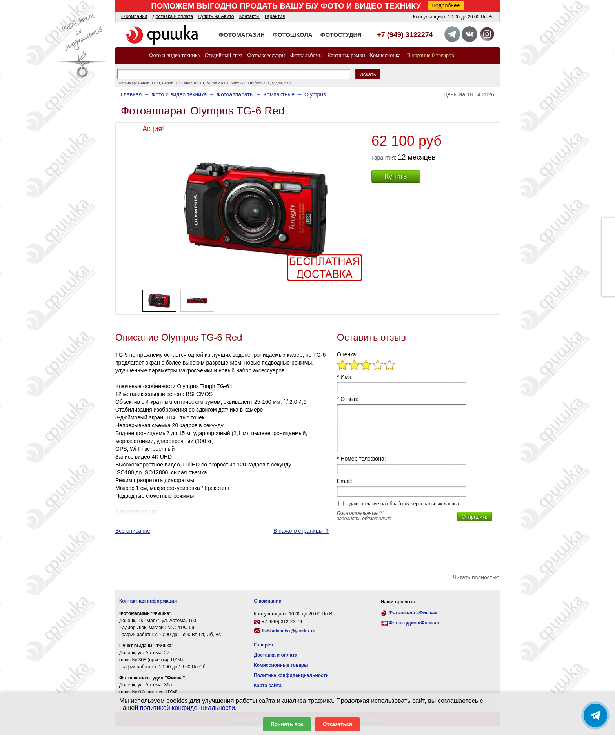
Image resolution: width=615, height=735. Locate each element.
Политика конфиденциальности (291, 675)
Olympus (315, 94)
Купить (396, 176)
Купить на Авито (216, 16)
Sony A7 (237, 82)
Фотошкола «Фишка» (413, 612)
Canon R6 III (192, 82)
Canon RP (170, 82)
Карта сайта (268, 685)
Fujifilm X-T (258, 82)
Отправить (475, 517)
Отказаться (337, 724)
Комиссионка (385, 55)
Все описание (132, 531)
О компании (134, 16)
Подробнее (445, 5)
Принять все (287, 724)
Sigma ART (282, 82)
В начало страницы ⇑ (301, 531)
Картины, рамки (346, 55)
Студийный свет (223, 55)
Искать (367, 74)
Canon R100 (149, 82)
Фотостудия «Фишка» (414, 623)
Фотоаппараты (235, 94)
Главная (131, 94)
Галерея (263, 645)
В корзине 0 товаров (430, 55)
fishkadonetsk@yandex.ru (288, 630)
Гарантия (275, 16)
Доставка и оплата (173, 16)
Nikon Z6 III (217, 82)
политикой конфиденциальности (187, 707)
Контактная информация (148, 601)
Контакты (249, 16)
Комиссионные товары (281, 665)
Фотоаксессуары (266, 55)
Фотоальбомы (306, 55)
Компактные (279, 94)
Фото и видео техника (174, 55)
